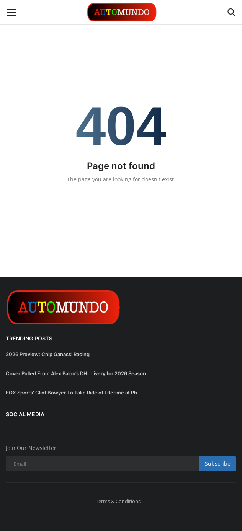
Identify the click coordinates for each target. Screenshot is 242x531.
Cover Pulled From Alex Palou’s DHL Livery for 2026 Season (76, 373)
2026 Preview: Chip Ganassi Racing (48, 354)
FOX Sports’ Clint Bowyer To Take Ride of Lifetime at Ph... (74, 392)
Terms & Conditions (118, 501)
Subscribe (218, 463)
